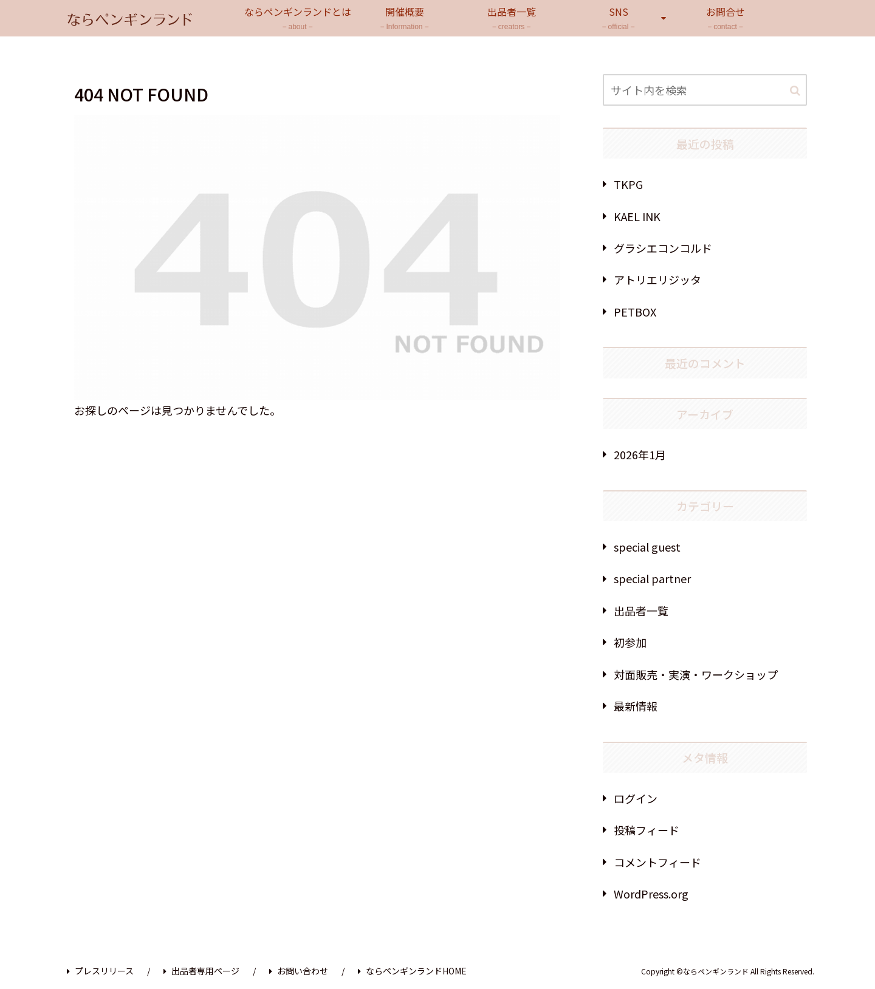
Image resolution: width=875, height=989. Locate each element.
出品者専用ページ (201, 971)
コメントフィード (657, 862)
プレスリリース (100, 971)
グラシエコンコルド (663, 248)
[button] (795, 90)
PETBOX (635, 312)
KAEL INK (637, 216)
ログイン (635, 798)
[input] (705, 90)
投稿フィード (646, 830)
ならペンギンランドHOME (412, 971)
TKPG (628, 184)
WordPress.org (651, 894)
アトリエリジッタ (657, 279)
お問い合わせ (298, 971)
